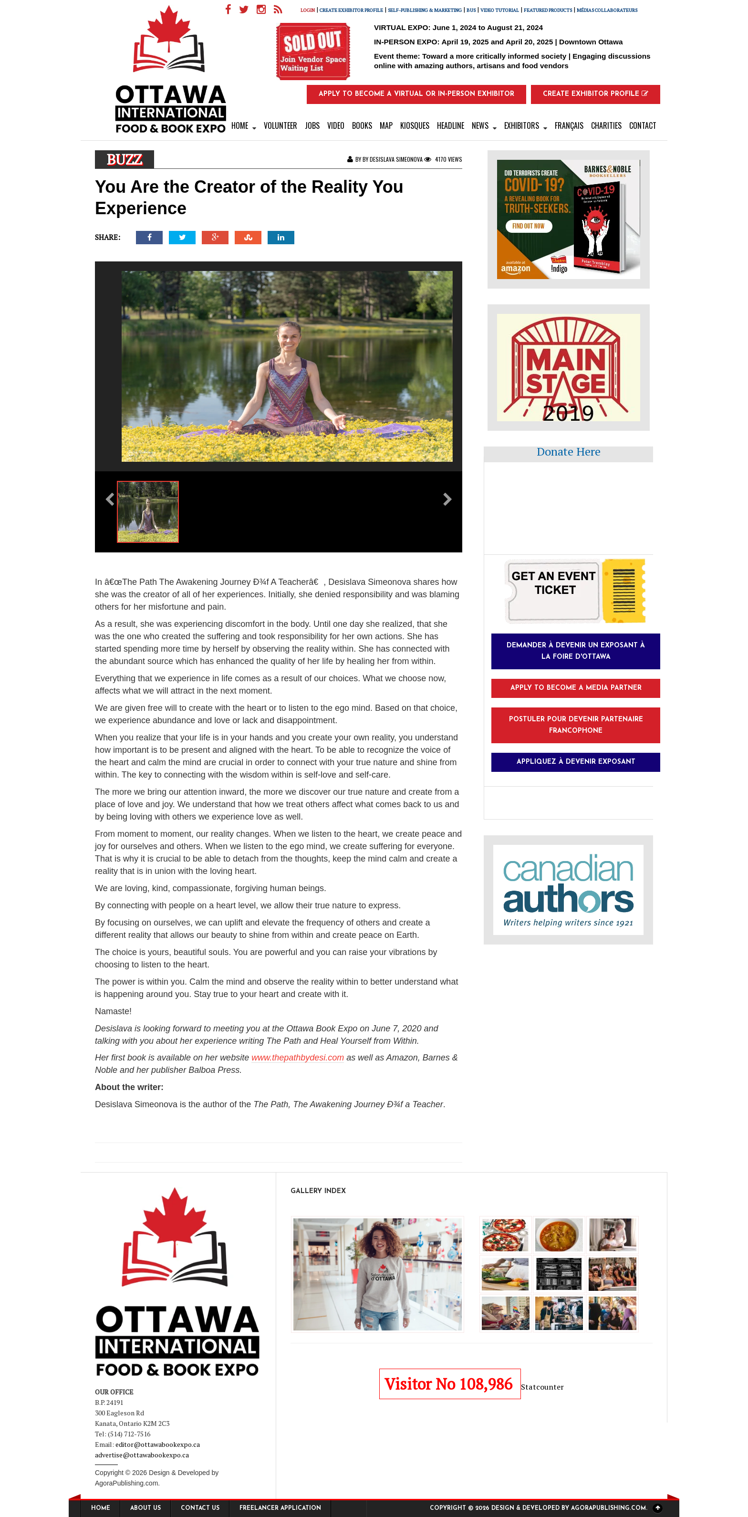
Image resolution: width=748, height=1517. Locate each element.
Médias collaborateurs (610, 10)
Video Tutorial (503, 10)
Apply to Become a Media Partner (576, 688)
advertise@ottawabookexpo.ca (142, 1454)
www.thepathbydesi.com (297, 1057)
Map (386, 125)
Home (239, 125)
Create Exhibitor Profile (354, 10)
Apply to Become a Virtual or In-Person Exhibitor (416, 94)
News (480, 125)
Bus (474, 10)
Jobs (312, 125)
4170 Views (443, 159)
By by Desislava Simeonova (385, 159)
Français (569, 125)
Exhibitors (521, 125)
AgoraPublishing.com (126, 1483)
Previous (104, 1155)
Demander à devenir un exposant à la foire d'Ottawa (576, 651)
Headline (450, 125)
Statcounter (542, 1387)
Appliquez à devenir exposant (576, 762)
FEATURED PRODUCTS (551, 10)
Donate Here (569, 451)
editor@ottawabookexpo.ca (157, 1444)
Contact (642, 125)
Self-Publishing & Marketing (428, 10)
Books (362, 125)
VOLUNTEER (280, 125)
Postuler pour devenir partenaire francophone (576, 725)
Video (335, 125)
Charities (606, 125)
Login (311, 10)
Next (453, 1155)
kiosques (414, 125)
